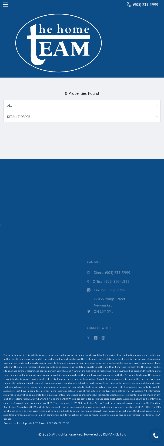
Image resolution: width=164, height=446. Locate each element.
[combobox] (82, 105)
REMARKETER (114, 434)
